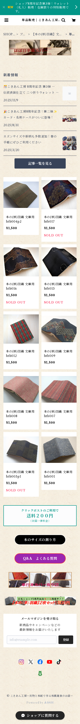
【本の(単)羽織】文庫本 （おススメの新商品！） (47, 34)
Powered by (40, 702)
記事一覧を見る (40, 163)
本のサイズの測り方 (40, 540)
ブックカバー (23, 34)
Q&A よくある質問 (40, 558)
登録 (66, 640)
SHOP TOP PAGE (8, 34)
